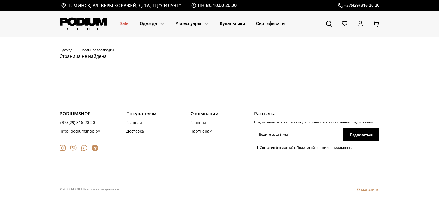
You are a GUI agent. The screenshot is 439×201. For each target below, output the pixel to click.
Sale (124, 23)
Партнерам (201, 131)
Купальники (232, 23)
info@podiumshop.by (80, 131)
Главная (134, 122)
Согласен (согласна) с (306, 147)
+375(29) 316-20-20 (77, 122)
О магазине (368, 189)
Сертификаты (271, 23)
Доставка (135, 131)
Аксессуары (192, 23)
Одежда (152, 23)
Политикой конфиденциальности (324, 147)
